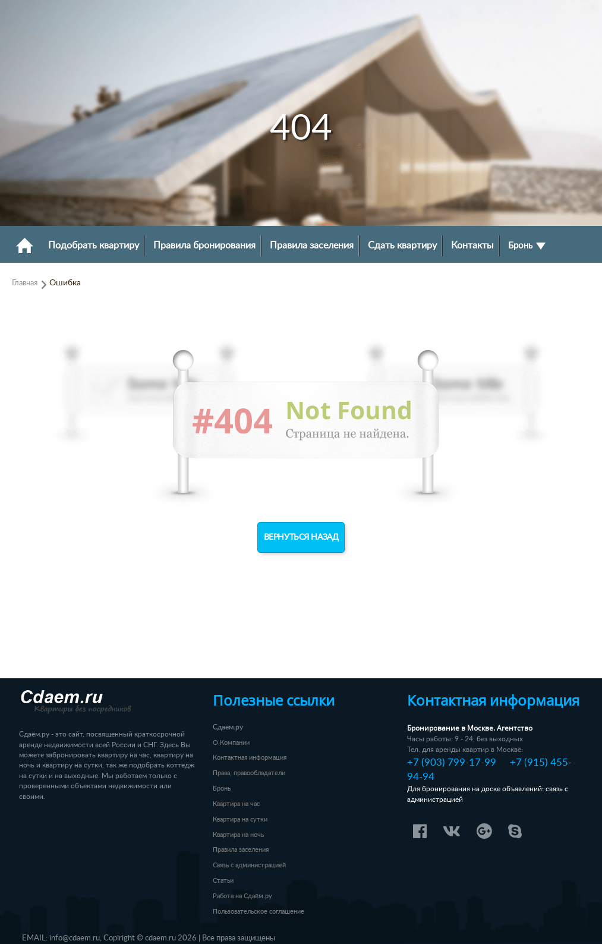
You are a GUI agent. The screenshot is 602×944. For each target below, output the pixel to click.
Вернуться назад (301, 537)
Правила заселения (312, 245)
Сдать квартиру (402, 245)
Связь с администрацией (249, 865)
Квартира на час (236, 804)
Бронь (527, 245)
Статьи (223, 880)
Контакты (472, 245)
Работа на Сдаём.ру (242, 896)
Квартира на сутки (240, 819)
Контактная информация (249, 757)
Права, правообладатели (249, 773)
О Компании (231, 743)
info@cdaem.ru (74, 938)
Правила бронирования (204, 245)
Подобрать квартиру (93, 245)
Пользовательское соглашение (258, 911)
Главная (24, 283)
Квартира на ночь (238, 835)
